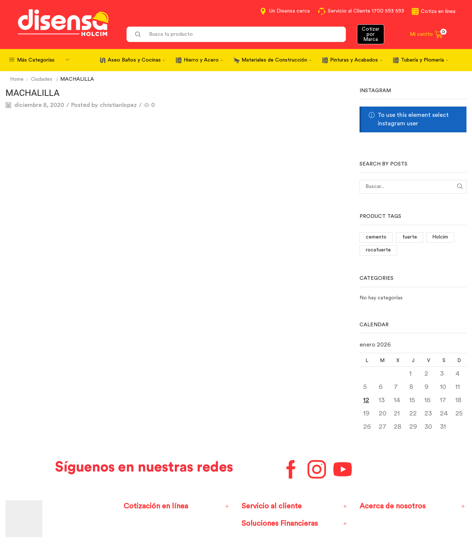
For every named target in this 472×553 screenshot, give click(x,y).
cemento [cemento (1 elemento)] (376, 237)
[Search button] (138, 34)
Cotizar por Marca (370, 34)
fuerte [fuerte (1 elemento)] (410, 237)
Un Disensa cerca (289, 11)
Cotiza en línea (438, 11)
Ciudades (42, 79)
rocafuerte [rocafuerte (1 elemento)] (378, 250)
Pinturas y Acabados (356, 60)
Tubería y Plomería (424, 60)
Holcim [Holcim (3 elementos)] (441, 237)
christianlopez (119, 105)
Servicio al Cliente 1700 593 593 (366, 11)
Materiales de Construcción (277, 60)
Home (17, 79)
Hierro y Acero (203, 60)
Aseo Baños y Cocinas (136, 60)
